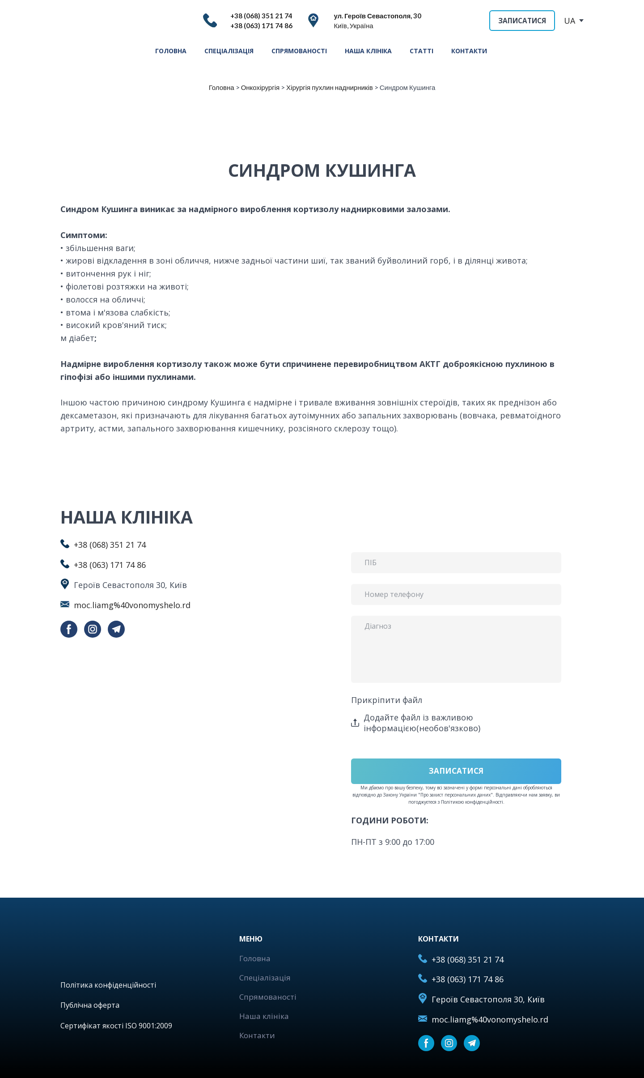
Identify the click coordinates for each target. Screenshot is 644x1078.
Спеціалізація (265, 977)
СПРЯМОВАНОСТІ (299, 51)
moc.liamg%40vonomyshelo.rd (132, 605)
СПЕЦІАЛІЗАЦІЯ (229, 51)
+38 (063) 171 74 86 (110, 564)
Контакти (257, 1035)
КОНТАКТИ (469, 51)
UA (569, 20)
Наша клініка (264, 1016)
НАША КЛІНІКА (368, 51)
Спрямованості (268, 997)
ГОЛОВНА (170, 51)
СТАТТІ (421, 51)
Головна (255, 958)
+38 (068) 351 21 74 (110, 544)
